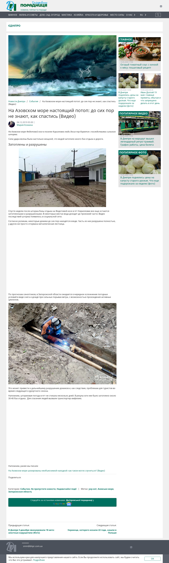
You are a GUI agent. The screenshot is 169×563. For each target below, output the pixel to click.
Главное (125, 39)
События (33, 101)
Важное (12, 14)
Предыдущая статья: (35, 529)
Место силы (117, 14)
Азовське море (105, 489)
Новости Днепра (17, 101)
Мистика (67, 14)
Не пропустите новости (43, 489)
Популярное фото (132, 152)
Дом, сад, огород (50, 14)
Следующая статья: (89, 529)
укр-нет (93, 489)
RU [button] (141, 15)
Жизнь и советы (28, 14)
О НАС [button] (129, 14)
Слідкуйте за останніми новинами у (62, 502)
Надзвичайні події (66, 489)
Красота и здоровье (96, 14)
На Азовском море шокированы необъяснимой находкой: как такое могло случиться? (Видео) (56, 470)
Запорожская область (20, 491)
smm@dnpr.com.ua (32, 546)
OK (152, 558)
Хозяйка (78, 14)
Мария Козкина (25, 125)
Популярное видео (133, 113)
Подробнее (39, 560)
